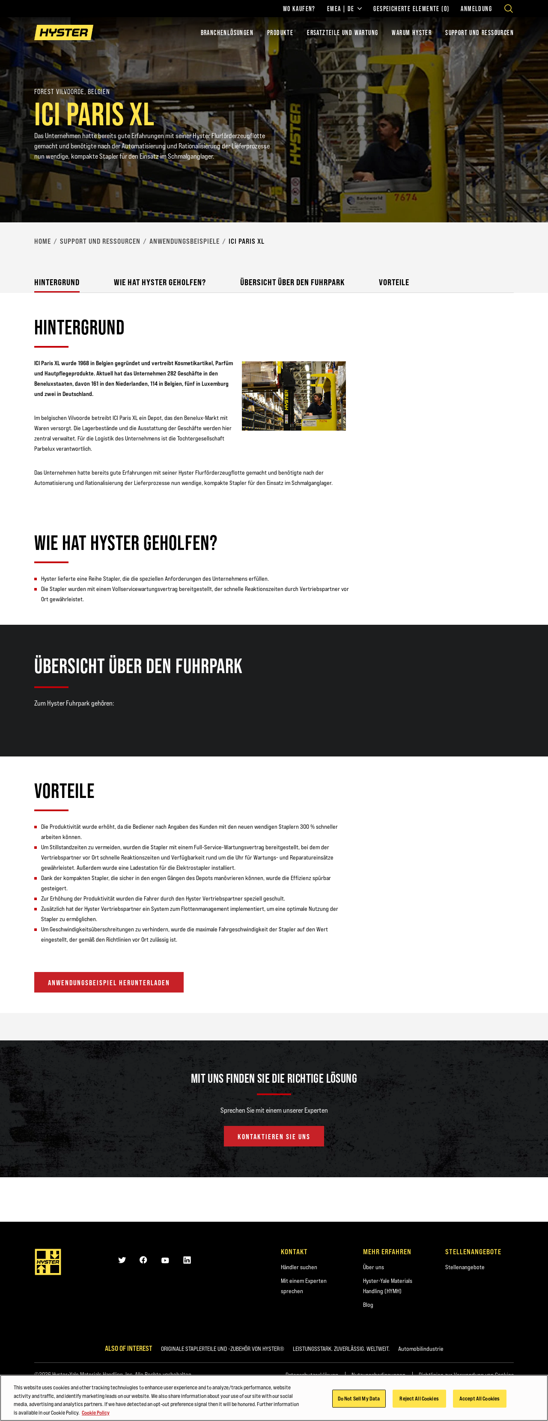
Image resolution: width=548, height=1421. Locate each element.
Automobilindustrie (421, 1348)
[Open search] (508, 8)
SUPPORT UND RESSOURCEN (479, 32)
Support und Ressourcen (100, 241)
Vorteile (394, 282)
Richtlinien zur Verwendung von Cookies (466, 1375)
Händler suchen (299, 1267)
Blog (368, 1304)
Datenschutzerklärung (312, 1375)
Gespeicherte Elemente (411, 8)
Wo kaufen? (299, 8)
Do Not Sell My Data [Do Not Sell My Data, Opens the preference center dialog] (359, 1400)
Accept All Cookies (479, 1400)
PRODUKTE (280, 32)
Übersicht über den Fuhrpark (292, 282)
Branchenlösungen (227, 32)
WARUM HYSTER (412, 32)
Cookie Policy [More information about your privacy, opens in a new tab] (96, 1414)
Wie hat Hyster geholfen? (160, 282)
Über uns (373, 1267)
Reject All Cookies (418, 1400)
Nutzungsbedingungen (378, 1375)
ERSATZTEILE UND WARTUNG (342, 32)
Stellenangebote (465, 1267)
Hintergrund (57, 282)
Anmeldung (476, 8)
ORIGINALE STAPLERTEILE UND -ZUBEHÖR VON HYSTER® (222, 1348)
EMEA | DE (344, 8)
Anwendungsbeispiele (184, 241)
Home (42, 241)
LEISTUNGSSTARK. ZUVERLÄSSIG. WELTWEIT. (341, 1348)
